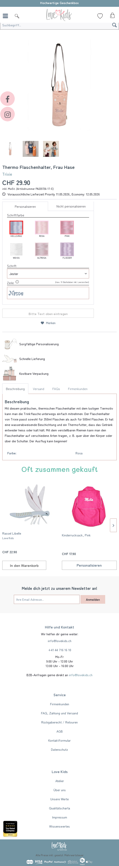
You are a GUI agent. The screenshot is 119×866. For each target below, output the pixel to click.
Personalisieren (25, 206)
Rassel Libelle (11, 535)
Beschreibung (15, 388)
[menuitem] (6, 15)
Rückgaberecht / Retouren (59, 722)
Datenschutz (59, 749)
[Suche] (17, 15)
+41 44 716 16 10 (59, 650)
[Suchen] (114, 25)
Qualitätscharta (59, 808)
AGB (59, 731)
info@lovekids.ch (59, 640)
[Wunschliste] (100, 15)
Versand (38, 388)
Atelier (59, 780)
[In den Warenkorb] (24, 565)
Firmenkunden (77, 388)
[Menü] (6, 15)
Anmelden (93, 599)
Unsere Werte (59, 799)
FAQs (56, 388)
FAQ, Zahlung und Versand (59, 713)
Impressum (59, 817)
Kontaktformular (59, 740)
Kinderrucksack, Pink (76, 535)
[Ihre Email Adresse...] (47, 599)
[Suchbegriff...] (59, 25)
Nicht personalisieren (71, 206)
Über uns (59, 790)
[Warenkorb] (111, 16)
